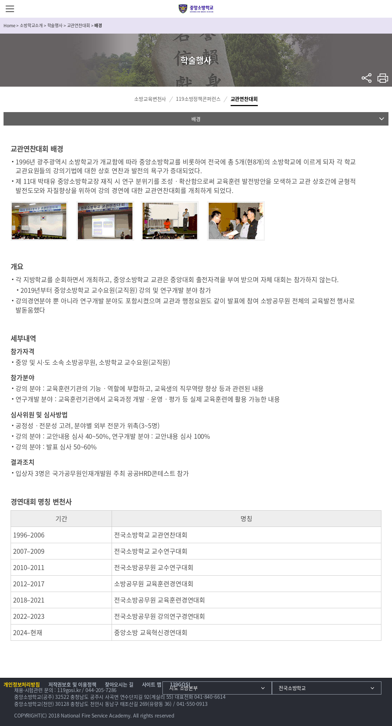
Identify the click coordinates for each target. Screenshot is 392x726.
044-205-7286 (101, 689)
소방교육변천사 (150, 98)
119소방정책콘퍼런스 (198, 98)
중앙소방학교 (196, 8)
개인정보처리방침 (22, 684)
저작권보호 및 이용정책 (72, 684)
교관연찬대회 (244, 98)
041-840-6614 (209, 696)
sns (366, 77)
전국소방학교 (292, 687)
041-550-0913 (192, 703)
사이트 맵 (151, 684)
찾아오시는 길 (119, 684)
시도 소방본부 (183, 687)
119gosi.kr (69, 689)
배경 (196, 118)
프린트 (383, 77)
